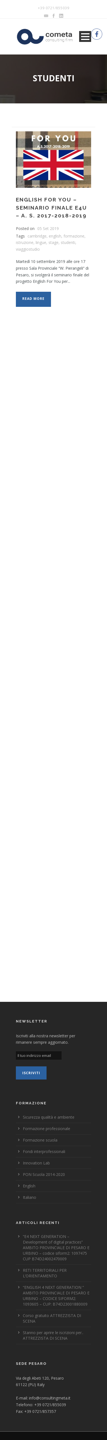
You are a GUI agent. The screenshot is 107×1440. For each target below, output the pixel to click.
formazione (74, 236)
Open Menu (85, 36)
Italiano (29, 1197)
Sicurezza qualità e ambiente (48, 1117)
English (29, 1185)
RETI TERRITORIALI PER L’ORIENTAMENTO (45, 1273)
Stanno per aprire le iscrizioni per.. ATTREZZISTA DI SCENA (53, 1335)
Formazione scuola (40, 1140)
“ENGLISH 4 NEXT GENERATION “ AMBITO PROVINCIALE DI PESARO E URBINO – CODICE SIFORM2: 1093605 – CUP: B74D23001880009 (56, 1296)
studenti (68, 242)
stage (53, 242)
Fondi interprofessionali (44, 1151)
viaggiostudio (28, 249)
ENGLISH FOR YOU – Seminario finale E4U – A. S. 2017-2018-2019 (51, 207)
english (55, 236)
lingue (41, 242)
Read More (33, 298)
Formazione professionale (46, 1128)
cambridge (37, 236)
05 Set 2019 (48, 228)
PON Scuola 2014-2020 (44, 1174)
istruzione (24, 242)
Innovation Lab (36, 1163)
